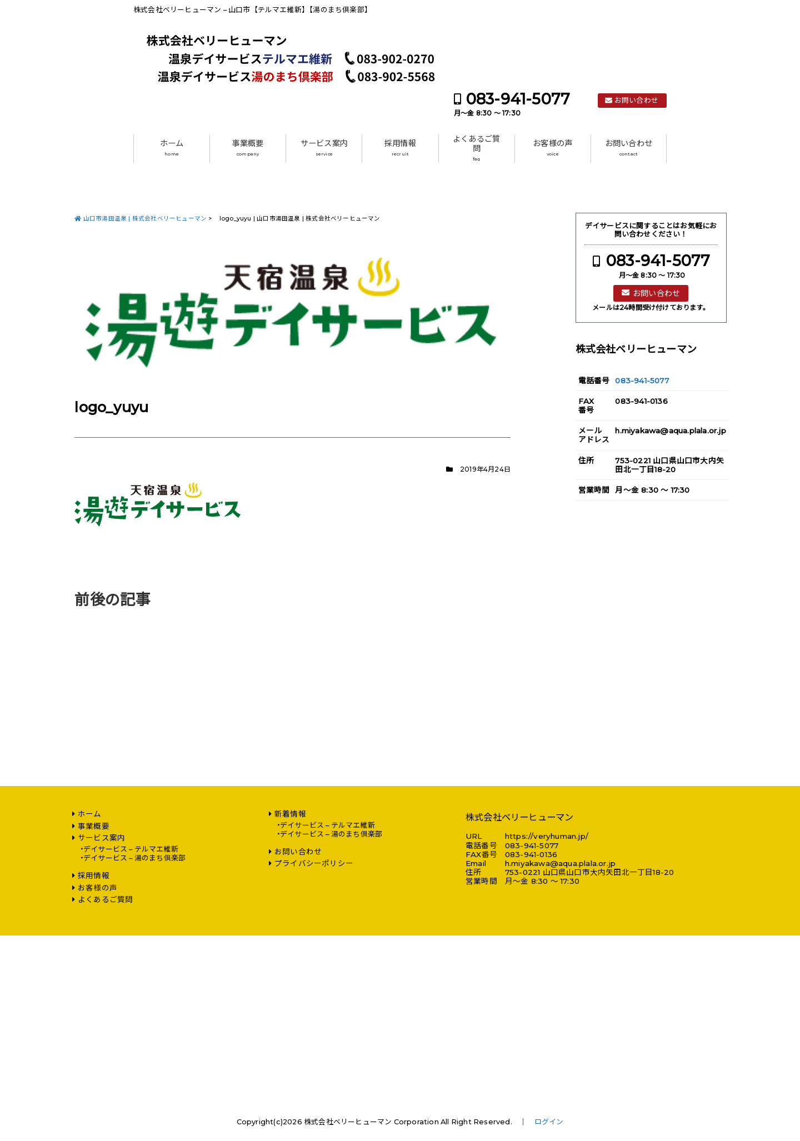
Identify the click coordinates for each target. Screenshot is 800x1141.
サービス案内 (324, 148)
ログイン (549, 1122)
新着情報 (290, 813)
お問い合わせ (636, 100)
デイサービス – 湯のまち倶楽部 (134, 858)
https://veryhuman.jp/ (546, 836)
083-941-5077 (518, 99)
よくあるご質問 (476, 148)
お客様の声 (552, 148)
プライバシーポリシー (313, 863)
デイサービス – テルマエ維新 (130, 849)
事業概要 (248, 148)
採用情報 (400, 148)
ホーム (172, 148)
